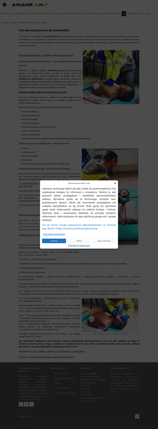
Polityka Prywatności (79, 245)
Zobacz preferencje (104, 241)
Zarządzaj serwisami (54, 234)
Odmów (79, 241)
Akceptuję (54, 241)
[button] (115, 183)
